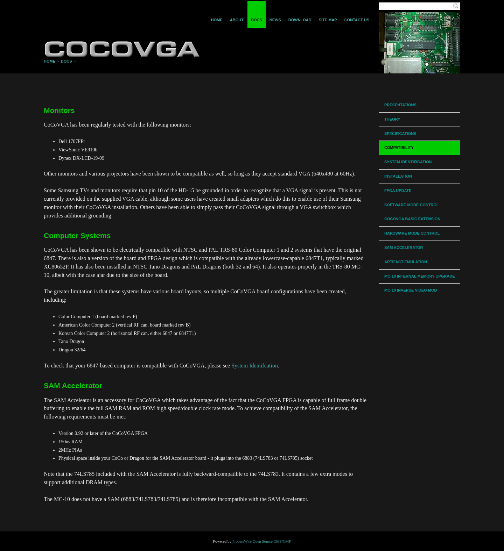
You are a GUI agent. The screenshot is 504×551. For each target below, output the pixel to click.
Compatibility (399, 147)
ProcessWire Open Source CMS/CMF (261, 541)
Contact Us (356, 20)
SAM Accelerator (403, 247)
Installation (398, 176)
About (237, 20)
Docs (256, 20)
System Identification (408, 162)
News (275, 20)
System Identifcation (254, 365)
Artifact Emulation (405, 262)
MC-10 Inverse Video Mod (410, 290)
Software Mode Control (411, 205)
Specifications (400, 133)
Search (455, 6)
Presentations (400, 105)
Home (217, 20)
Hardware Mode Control (412, 233)
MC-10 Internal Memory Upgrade (419, 276)
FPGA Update (398, 190)
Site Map (328, 20)
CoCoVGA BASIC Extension (412, 219)
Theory (392, 119)
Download (300, 20)
